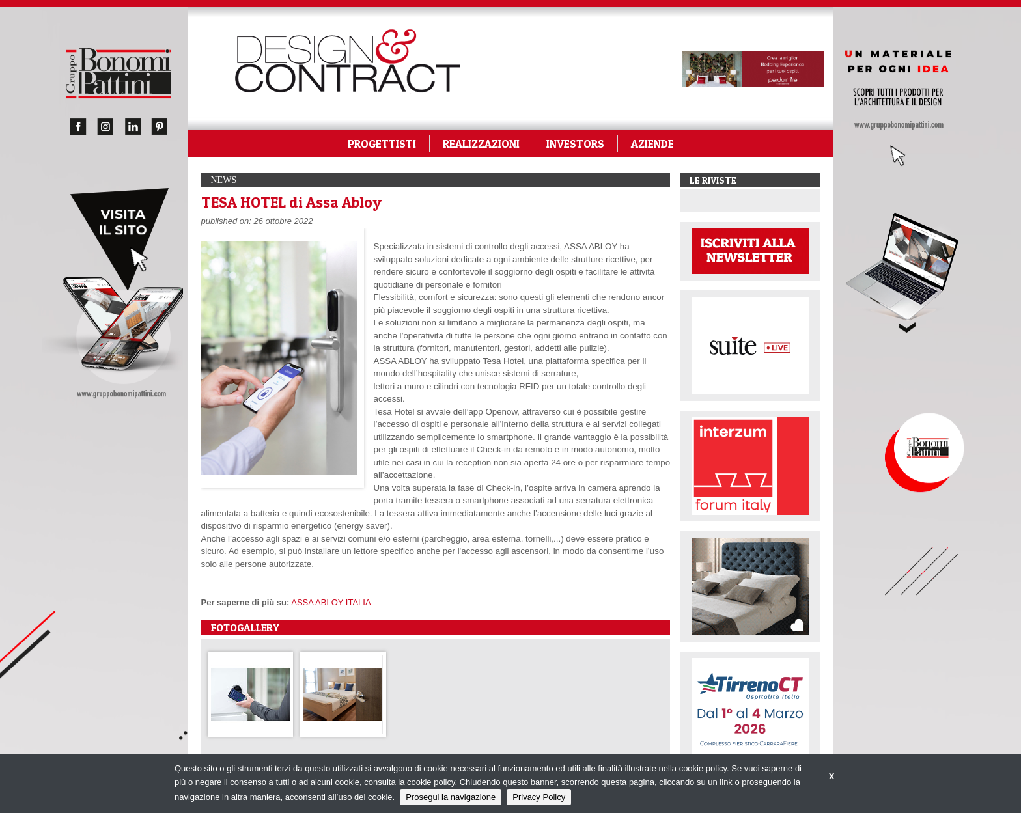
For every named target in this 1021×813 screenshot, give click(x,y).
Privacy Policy (538, 797)
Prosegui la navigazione (451, 797)
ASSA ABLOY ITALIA (331, 602)
